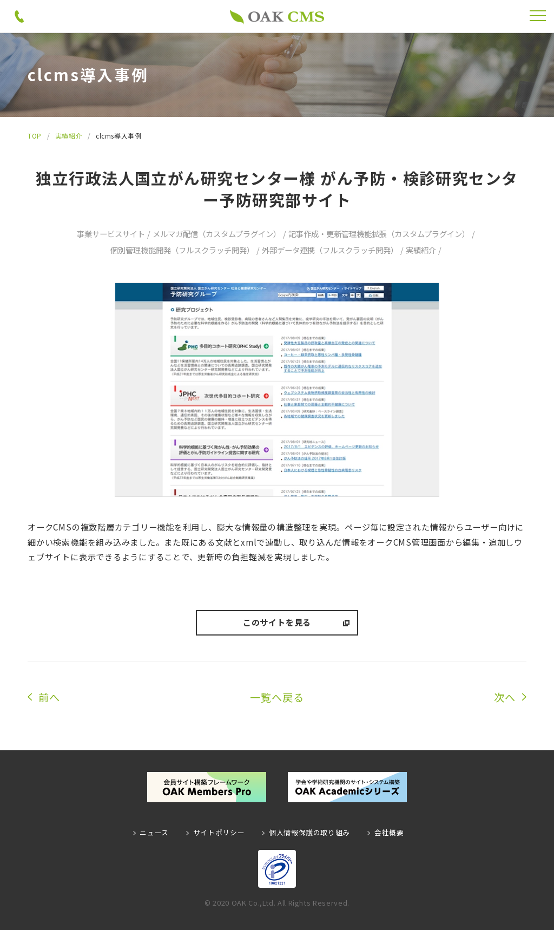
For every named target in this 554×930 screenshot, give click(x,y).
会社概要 (389, 832)
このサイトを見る (277, 622)
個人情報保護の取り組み (309, 832)
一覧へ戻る (277, 697)
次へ (505, 697)
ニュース (154, 832)
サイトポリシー (219, 832)
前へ (49, 697)
